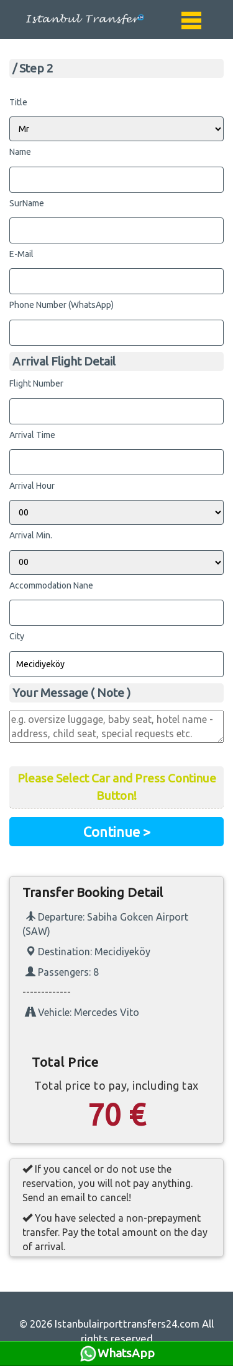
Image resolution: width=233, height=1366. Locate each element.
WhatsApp (117, 1353)
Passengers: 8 (62, 972)
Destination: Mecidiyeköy (87, 951)
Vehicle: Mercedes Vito (82, 1012)
